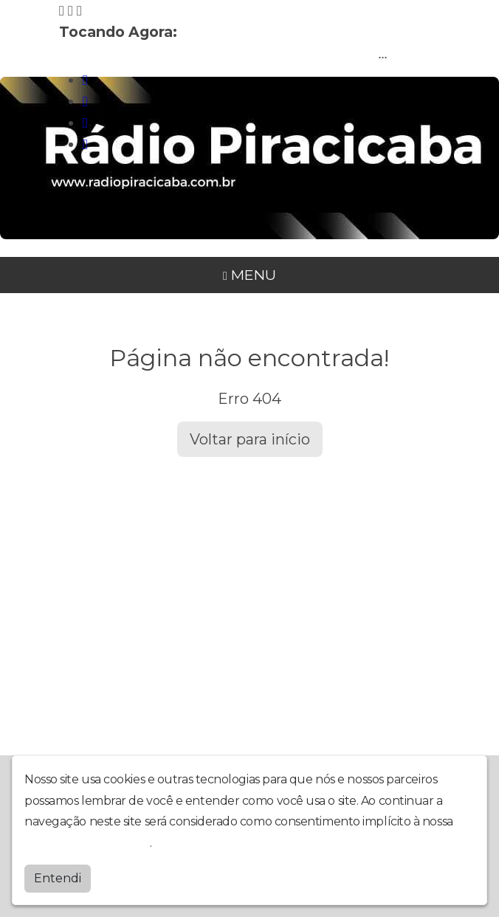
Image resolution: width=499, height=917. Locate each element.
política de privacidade (87, 841)
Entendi (57, 877)
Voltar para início (250, 439)
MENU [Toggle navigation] (249, 275)
